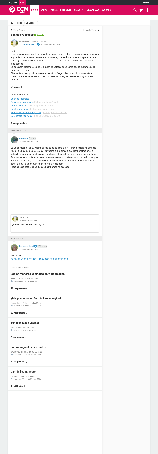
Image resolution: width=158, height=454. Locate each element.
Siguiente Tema (89, 30)
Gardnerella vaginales (21, 116)
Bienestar (79, 10)
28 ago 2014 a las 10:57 (50, 44)
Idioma (146, 2)
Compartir (18, 87)
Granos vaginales (19, 105)
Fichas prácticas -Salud (46, 102)
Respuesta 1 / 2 (18, 130)
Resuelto (40, 35)
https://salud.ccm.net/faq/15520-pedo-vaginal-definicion (39, 258)
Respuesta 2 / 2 (18, 238)
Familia (53, 10)
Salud (22, 2)
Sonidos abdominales (22, 102)
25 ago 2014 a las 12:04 (28, 141)
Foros (34, 10)
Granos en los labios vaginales (26, 112)
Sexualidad (93, 10)
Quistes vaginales (19, 109)
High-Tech (13, 2)
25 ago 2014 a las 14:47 (28, 220)
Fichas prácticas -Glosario (43, 109)
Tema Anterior (19, 30)
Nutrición (65, 10)
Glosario (106, 10)
